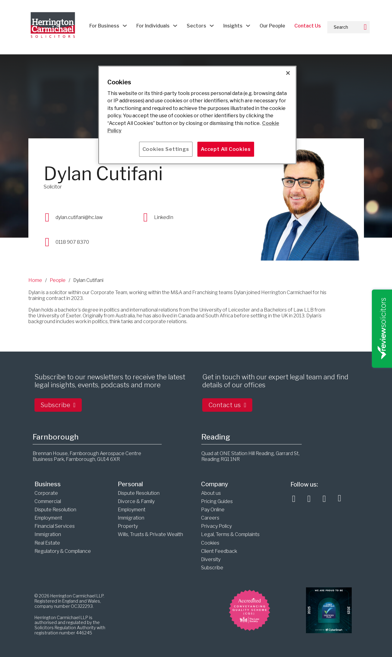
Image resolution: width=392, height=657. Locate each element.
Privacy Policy (216, 526)
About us (211, 493)
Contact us (227, 405)
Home (35, 280)
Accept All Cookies (226, 149)
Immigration (47, 534)
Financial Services (54, 526)
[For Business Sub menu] (124, 25)
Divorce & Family (136, 501)
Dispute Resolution (55, 510)
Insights (233, 26)
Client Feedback (219, 551)
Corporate (46, 493)
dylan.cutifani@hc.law (79, 217)
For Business (104, 26)
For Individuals (153, 26)
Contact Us (307, 26)
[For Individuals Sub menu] (175, 25)
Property (128, 526)
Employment (48, 518)
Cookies (210, 543)
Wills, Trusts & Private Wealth (150, 534)
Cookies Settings (165, 149)
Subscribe (58, 405)
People (58, 280)
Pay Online (213, 510)
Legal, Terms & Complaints (230, 534)
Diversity (211, 559)
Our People (272, 26)
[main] (197, 115)
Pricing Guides (217, 501)
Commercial (47, 501)
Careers (210, 518)
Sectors (196, 26)
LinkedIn (163, 217)
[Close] (288, 73)
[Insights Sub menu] (248, 25)
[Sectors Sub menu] (211, 25)
